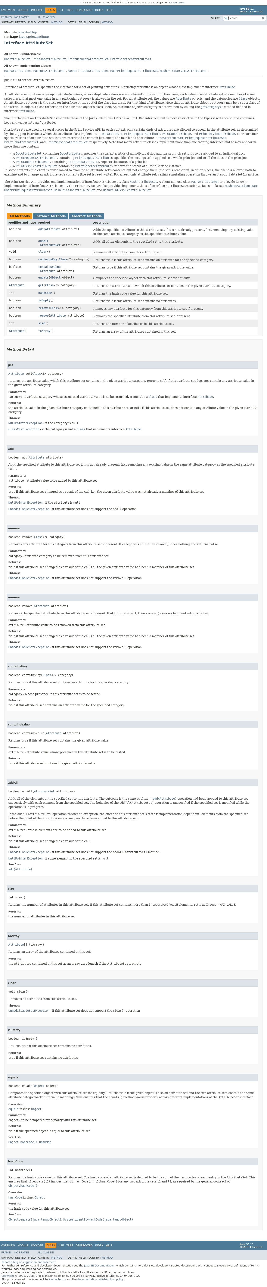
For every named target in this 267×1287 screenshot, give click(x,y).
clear (42, 251)
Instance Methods (50, 216)
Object (55, 277)
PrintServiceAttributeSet (130, 59)
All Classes (46, 17)
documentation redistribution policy (100, 1279)
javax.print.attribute (34, 36)
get (40, 285)
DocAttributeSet (17, 59)
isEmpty (44, 300)
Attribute (52, 229)
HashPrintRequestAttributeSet (134, 70)
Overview (8, 10)
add (40, 229)
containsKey (47, 259)
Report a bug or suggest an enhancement (28, 1262)
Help (109, 10)
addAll (43, 241)
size (41, 323)
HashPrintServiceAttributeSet (184, 70)
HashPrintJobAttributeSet (88, 70)
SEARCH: (216, 18)
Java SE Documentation (99, 1265)
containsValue (49, 266)
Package (37, 10)
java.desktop (27, 32)
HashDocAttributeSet (49, 70)
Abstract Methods (86, 216)
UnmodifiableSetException (28, 509)
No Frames (22, 17)
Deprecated (84, 10)
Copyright (7, 1275)
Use (61, 10)
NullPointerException (25, 423)
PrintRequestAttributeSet (88, 59)
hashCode (45, 293)
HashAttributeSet (18, 70)
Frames (6, 17)
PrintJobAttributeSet (49, 59)
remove (43, 308)
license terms (176, 2)
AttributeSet (50, 245)
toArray (44, 331)
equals (43, 277)
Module (23, 10)
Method (56, 22)
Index (99, 10)
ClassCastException (23, 429)
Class (63, 259)
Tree (69, 10)
